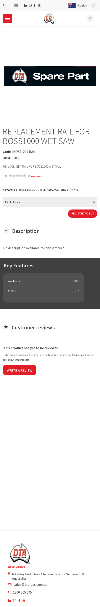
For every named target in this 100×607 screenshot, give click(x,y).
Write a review (19, 370)
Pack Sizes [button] (12, 202)
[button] (76, 5)
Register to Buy (82, 213)
